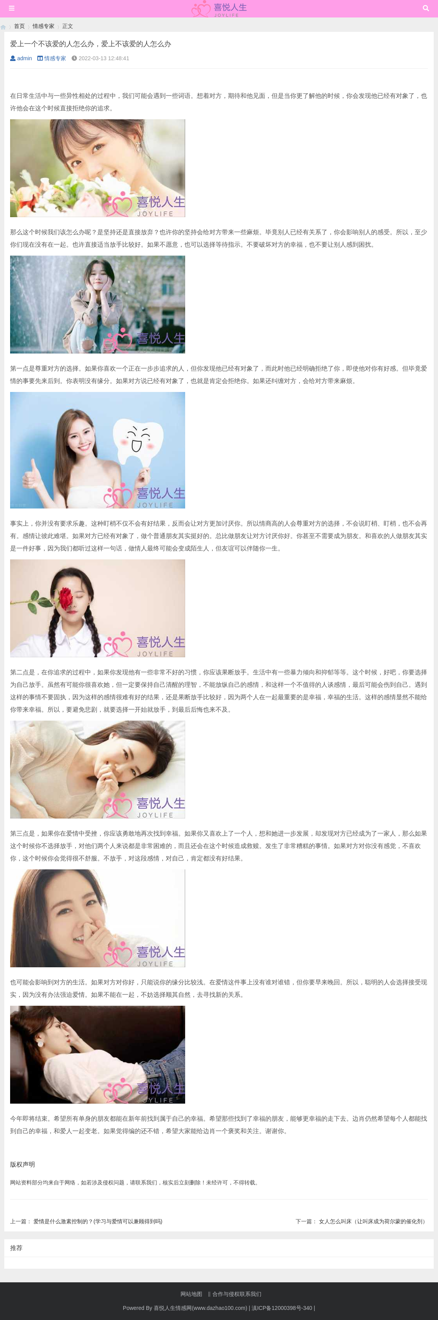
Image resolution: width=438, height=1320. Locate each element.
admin (21, 58)
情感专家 (43, 26)
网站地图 (191, 1294)
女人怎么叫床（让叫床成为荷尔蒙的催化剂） (373, 1221)
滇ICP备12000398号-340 (282, 1308)
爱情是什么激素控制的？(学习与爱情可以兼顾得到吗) (97, 1221)
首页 (19, 26)
